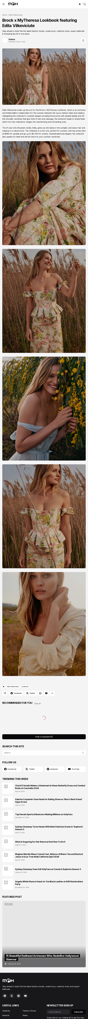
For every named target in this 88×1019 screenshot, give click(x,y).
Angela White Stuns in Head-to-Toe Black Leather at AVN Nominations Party (49, 882)
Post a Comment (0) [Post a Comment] (44, 737)
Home (4, 15)
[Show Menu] (3, 4)
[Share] (83, 40)
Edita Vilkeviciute (16, 15)
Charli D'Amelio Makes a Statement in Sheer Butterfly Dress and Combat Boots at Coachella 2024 (50, 786)
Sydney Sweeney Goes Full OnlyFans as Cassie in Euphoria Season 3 (48, 869)
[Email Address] (58, 1011)
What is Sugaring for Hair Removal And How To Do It (40, 842)
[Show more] (52, 693)
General (5, 1015)
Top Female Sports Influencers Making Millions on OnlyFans (43, 814)
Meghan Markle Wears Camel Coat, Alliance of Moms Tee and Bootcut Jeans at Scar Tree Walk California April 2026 (49, 855)
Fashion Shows (29, 1011)
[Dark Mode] (80, 4)
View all (37, 703)
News (25, 1015)
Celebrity (6, 1011)
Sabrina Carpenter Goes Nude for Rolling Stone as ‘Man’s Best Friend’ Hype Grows (48, 800)
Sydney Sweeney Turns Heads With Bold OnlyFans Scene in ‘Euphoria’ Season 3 (49, 828)
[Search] (84, 4)
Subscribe (78, 1012)
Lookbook (24, 686)
